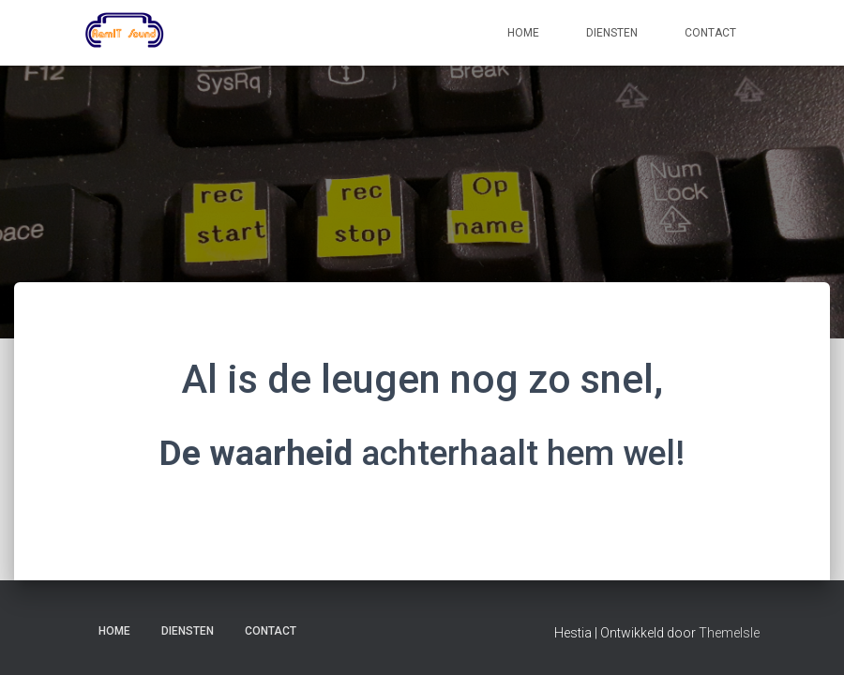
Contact (710, 32)
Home (523, 32)
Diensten (612, 32)
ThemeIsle (729, 632)
